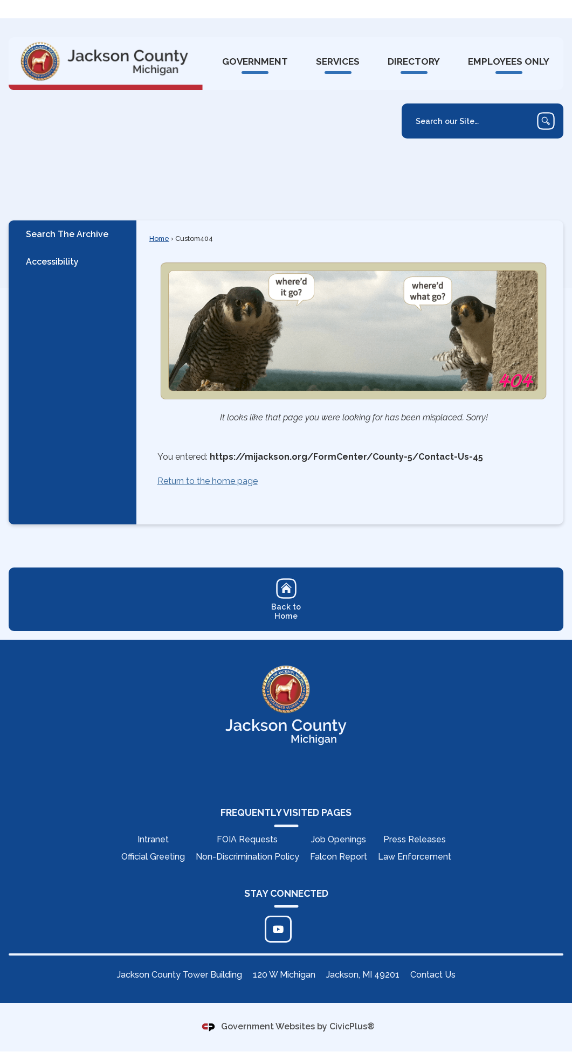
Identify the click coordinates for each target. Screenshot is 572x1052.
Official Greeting (153, 857)
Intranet (153, 840)
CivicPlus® (352, 1027)
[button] (545, 121)
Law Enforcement (414, 857)
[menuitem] (254, 62)
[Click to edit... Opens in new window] (278, 929)
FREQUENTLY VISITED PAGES (286, 813)
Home (159, 239)
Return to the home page (207, 481)
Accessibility (52, 262)
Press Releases (414, 840)
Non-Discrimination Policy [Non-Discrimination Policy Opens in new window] (247, 857)
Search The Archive (67, 235)
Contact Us (433, 975)
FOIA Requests (247, 840)
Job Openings (338, 840)
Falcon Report (338, 857)
